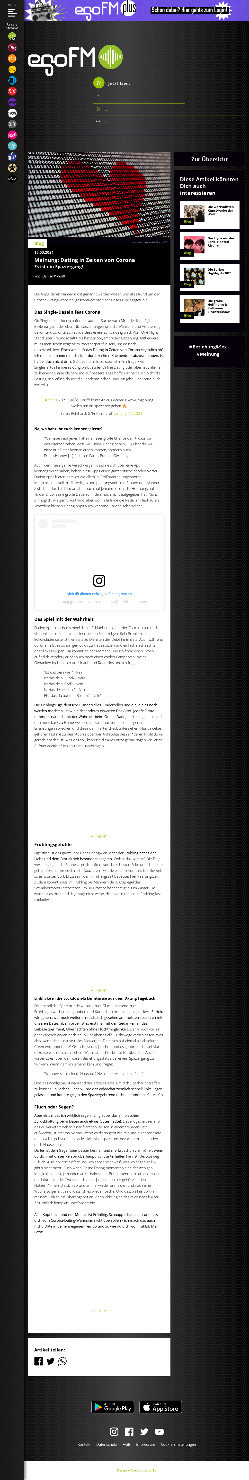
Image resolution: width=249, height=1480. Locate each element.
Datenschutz (106, 1444)
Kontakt (84, 1444)
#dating (51, 400)
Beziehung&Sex (210, 347)
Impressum (145, 1444)
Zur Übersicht (209, 159)
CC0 (165, 242)
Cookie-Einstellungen (178, 1444)
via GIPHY (99, 836)
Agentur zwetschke (143, 1470)
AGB (126, 1444)
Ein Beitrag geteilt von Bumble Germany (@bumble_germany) (99, 602)
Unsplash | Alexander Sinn (146, 242)
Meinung (209, 354)
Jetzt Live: (111, 82)
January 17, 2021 (128, 413)
